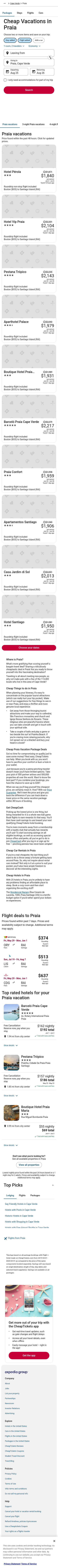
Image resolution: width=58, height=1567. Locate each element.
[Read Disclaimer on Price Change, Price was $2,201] (47, 221)
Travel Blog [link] (9, 1461)
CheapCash (15, 841)
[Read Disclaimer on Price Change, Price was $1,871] (47, 172)
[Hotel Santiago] (29, 630)
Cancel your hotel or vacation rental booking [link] (23, 1511)
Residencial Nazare (19, 892)
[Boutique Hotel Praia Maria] (29, 380)
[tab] (7, 12)
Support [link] (8, 1506)
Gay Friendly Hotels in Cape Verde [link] (21, 1204)
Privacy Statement (12, 1564)
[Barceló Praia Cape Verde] (29, 430)
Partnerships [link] (10, 1398)
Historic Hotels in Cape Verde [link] (19, 1216)
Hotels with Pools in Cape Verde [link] (20, 1210)
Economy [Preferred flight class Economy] (35, 46)
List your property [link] (12, 1393)
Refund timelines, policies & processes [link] (21, 1521)
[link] (29, 1238)
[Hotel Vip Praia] (29, 230)
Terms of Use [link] (10, 1484)
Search (29, 90)
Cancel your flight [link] (12, 1516)
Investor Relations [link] (12, 1408)
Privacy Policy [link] (10, 1474)
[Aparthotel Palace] (29, 330)
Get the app (29, 1355)
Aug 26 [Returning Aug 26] (41, 72)
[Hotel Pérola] (29, 180)
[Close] (54, 1541)
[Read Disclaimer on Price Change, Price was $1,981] (47, 622)
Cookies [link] (8, 1479)
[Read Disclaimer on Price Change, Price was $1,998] (47, 472)
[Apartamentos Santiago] (29, 530)
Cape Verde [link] (15, 3)
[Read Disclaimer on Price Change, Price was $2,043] (47, 322)
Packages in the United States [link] (17, 1441)
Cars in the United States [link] (15, 1431)
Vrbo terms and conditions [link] (16, 1489)
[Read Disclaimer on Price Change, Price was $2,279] (47, 422)
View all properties (29, 1164)
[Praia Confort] (29, 480)
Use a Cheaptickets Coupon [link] (16, 1526)
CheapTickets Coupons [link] (14, 1451)
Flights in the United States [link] (16, 1436)
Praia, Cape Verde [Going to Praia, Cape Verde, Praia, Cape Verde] (20, 63)
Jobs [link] (7, 1388)
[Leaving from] (29, 53)
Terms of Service (29, 1564)
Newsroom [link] (9, 1403)
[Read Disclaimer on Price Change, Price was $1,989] (47, 372)
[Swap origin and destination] (50, 57)
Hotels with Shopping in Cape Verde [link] (22, 1221)
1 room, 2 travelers (14, 46)
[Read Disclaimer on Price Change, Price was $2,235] (47, 272)
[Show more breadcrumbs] (4, 3)
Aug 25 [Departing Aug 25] (14, 72)
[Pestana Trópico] (29, 280)
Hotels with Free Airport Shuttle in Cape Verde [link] (27, 1227)
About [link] (7, 1383)
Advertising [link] (9, 1413)
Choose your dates (29, 647)
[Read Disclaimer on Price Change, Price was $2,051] (47, 572)
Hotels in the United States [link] (16, 1426)
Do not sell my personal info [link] (16, 1494)
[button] (29, 1045)
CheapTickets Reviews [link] (14, 1446)
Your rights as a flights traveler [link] (17, 1531)
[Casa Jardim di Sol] (29, 580)
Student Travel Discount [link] (14, 1456)
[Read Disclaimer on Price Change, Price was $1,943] (47, 522)
